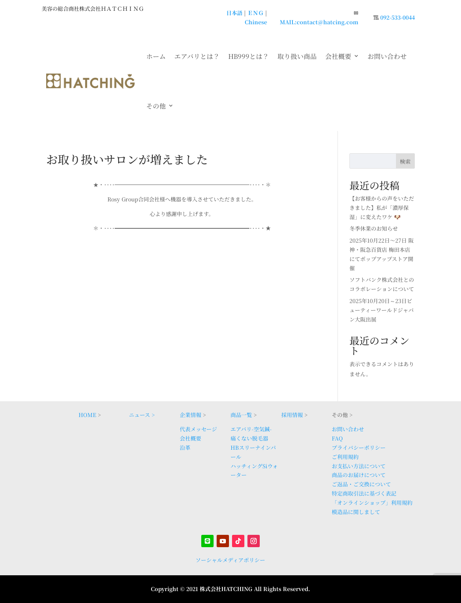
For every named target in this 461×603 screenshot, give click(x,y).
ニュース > (142, 415)
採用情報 (292, 415)
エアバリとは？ (197, 56)
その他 (156, 106)
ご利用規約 (345, 457)
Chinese (256, 22)
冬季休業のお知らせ (373, 228)
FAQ (337, 438)
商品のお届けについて (359, 475)
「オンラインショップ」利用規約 (372, 502)
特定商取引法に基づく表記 (364, 493)
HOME (87, 415)
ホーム (156, 56)
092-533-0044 (397, 17)
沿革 (185, 447)
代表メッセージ (198, 429)
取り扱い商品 (297, 56)
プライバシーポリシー (359, 447)
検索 (405, 161)
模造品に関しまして (356, 512)
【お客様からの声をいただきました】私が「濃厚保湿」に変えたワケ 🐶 (381, 207)
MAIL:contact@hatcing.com (319, 22)
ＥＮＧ (255, 13)
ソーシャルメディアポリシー (230, 560)
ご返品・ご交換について (361, 484)
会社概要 (338, 56)
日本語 (234, 13)
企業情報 (190, 415)
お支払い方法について (359, 466)
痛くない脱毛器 (249, 438)
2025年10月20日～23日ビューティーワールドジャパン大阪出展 (381, 310)
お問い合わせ (387, 56)
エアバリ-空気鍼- (251, 429)
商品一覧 (241, 415)
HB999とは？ (248, 56)
